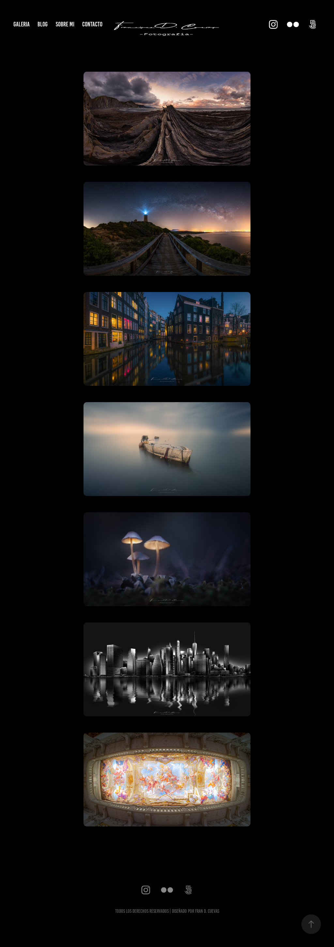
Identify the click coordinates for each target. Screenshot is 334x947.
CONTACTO (92, 24)
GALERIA (21, 24)
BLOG (43, 24)
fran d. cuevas (207, 911)
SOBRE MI (65, 24)
